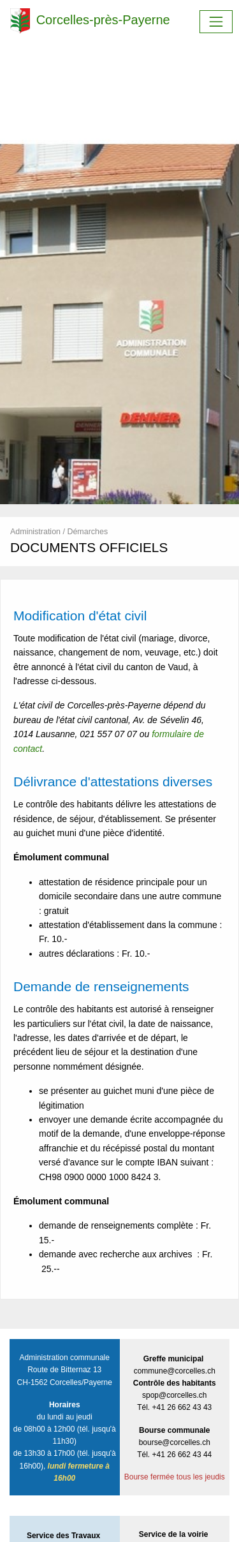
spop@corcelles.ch (174, 1395)
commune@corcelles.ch (174, 1370)
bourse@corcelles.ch (174, 1442)
